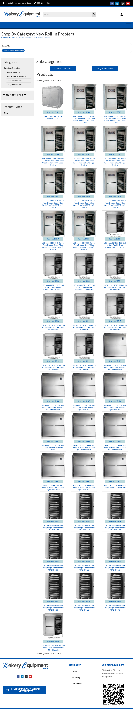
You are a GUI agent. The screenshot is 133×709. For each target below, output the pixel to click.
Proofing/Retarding (9, 37)
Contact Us (77, 683)
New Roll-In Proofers (42, 37)
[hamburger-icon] (129, 25)
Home (74, 671)
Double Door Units (15, 80)
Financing (76, 677)
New (6, 113)
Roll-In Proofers (25, 37)
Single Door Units (15, 85)
